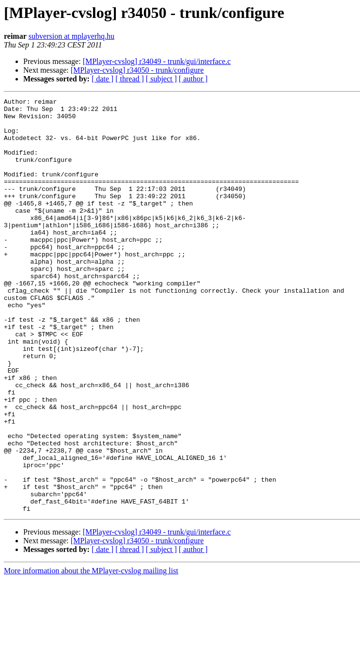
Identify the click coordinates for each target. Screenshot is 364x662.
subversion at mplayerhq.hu (71, 36)
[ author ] (193, 79)
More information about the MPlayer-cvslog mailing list (91, 653)
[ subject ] (161, 79)
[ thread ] (129, 79)
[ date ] (102, 79)
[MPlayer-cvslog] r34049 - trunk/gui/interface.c (157, 61)
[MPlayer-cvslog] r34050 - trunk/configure (137, 70)
